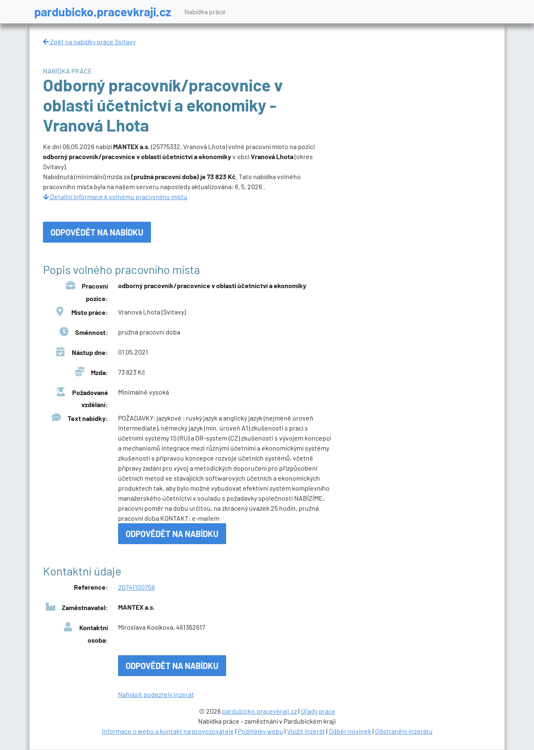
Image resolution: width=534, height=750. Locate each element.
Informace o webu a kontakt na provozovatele (168, 731)
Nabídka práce (205, 11)
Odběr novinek (350, 731)
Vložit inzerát (306, 731)
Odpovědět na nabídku (97, 232)
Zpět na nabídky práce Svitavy (89, 42)
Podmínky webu (260, 731)
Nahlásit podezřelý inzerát (156, 694)
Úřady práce (318, 711)
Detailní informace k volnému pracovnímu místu (115, 196)
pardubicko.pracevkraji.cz (102, 11)
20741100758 (136, 587)
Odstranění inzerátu (404, 731)
